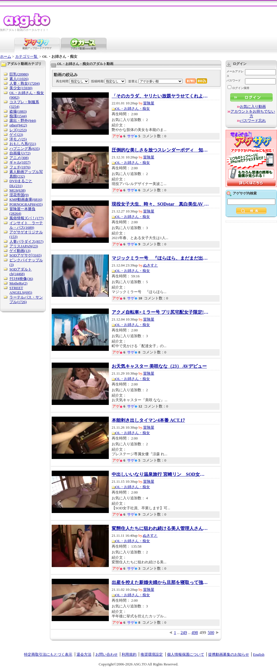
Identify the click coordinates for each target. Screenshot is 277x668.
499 (203, 632)
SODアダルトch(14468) (20, 271)
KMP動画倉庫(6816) (25, 199)
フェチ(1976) (20, 167)
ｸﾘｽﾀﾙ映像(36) (21, 279)
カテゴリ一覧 (26, 56)
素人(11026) (19, 79)
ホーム (5, 56)
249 (183, 632)
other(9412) (18, 125)
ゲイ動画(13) (20, 250)
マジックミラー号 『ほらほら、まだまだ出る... (160, 258)
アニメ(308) (19, 158)
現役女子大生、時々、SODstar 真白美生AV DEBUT (160, 204)
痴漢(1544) (18, 116)
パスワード (233, 80)
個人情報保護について (185, 654)
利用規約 (129, 654)
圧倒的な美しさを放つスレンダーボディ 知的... (160, 150)
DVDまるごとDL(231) (20, 183)
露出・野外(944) (22, 120)
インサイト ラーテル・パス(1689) (26, 225)
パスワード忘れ (253, 120)
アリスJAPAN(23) (23, 246)
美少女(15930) (20, 88)
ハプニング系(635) (24, 148)
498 (195, 632)
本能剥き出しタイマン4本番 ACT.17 (148, 420)
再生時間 (62, 81)
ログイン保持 (238, 88)
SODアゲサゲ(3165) (25, 255)
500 (211, 632)
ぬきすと (150, 265)
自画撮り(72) (20, 153)
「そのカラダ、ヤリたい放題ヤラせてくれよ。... (160, 96)
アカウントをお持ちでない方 (252, 113)
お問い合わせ (106, 654)
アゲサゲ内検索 (245, 193)
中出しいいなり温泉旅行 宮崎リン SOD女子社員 (160, 474)
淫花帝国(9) (19, 195)
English (258, 654)
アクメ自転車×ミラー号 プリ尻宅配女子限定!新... (160, 312)
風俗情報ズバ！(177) (26, 218)
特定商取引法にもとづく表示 (48, 654)
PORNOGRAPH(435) (26, 204)
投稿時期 (97, 81)
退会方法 (84, 654)
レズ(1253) (18, 130)
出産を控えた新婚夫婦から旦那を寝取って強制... (160, 582)
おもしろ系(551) (22, 144)
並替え (133, 81)
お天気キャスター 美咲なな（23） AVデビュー (159, 366)
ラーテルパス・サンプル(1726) (26, 299)
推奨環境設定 (151, 654)
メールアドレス (235, 73)
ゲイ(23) (16, 134)
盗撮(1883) (18, 111)
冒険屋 (148, 103)
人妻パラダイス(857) (26, 241)
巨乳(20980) (19, 74)
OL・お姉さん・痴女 (132, 108)
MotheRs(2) (18, 283)
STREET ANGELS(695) (20, 290)
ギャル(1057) (20, 162)
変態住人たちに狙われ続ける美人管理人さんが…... (160, 528)
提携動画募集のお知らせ (228, 654)
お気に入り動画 (253, 106)
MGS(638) (17, 190)
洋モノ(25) (18, 139)
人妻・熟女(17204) (24, 83)
